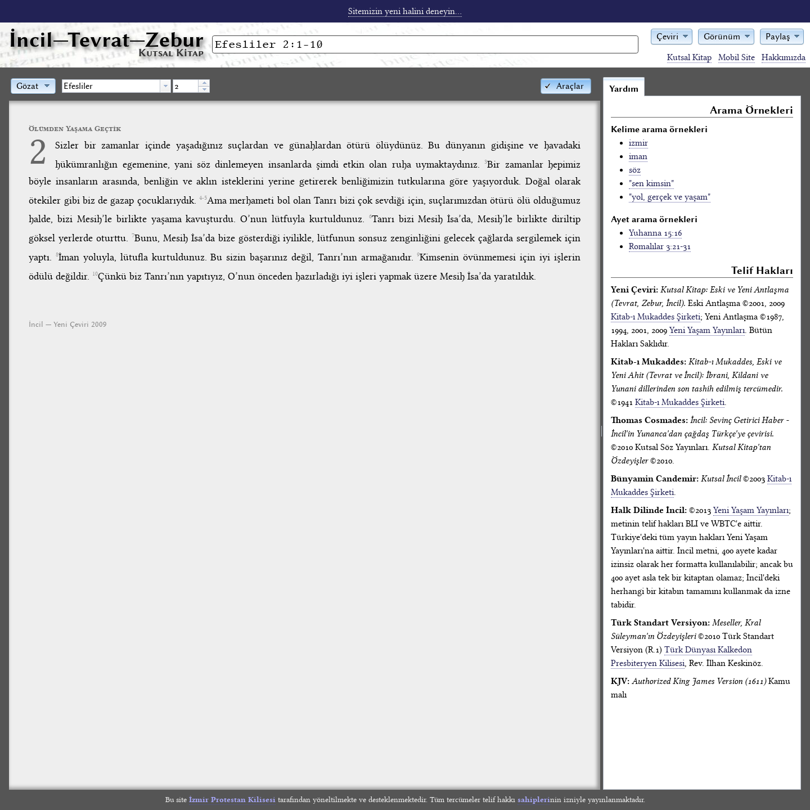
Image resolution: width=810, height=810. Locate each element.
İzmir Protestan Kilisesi (232, 799)
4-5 (203, 198)
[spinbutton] (185, 86)
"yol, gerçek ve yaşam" (669, 197)
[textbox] (111, 86)
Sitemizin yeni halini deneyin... (405, 11)
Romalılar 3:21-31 (660, 246)
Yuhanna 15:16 (655, 233)
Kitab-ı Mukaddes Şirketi (655, 317)
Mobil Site (736, 57)
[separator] (601, 433)
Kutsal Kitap (689, 57)
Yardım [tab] (623, 89)
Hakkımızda (784, 57)
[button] (672, 35)
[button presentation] (165, 86)
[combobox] (116, 86)
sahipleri (534, 799)
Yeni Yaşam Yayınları (707, 330)
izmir (638, 143)
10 (95, 274)
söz (635, 170)
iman (638, 156)
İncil (106, 40)
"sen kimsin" (651, 183)
